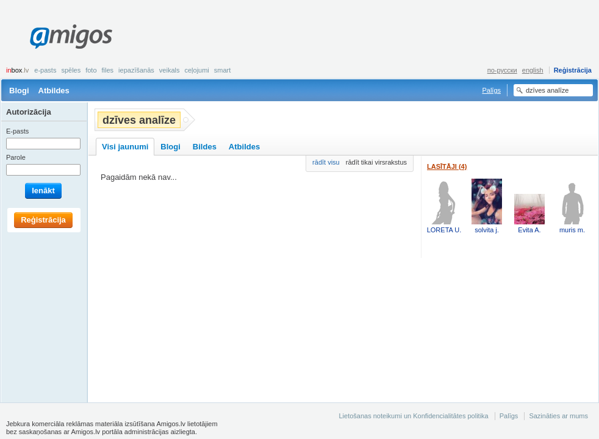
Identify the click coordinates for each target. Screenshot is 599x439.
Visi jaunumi (125, 146)
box (17, 70)
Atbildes (54, 90)
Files (108, 70)
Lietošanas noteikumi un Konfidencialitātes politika (413, 415)
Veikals (169, 70)
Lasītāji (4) (447, 166)
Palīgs (491, 90)
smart (222, 70)
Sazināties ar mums (558, 415)
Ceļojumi (196, 70)
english (532, 70)
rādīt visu (326, 162)
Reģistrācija (573, 70)
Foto (90, 70)
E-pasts (45, 70)
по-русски (502, 70)
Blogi (19, 90)
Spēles (71, 70)
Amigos (71, 36)
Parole (16, 157)
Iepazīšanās (136, 70)
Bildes (205, 146)
